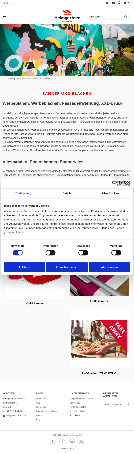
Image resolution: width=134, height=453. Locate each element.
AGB (38, 403)
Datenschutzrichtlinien (46, 411)
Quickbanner (34, 303)
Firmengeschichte (78, 407)
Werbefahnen (24, 78)
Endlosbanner (99, 301)
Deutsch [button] (8, 3)
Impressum (41, 407)
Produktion (75, 415)
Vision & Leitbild (77, 411)
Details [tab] (67, 193)
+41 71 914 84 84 (12, 411)
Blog (38, 419)
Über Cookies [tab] (110, 193)
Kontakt (39, 415)
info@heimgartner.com (15, 415)
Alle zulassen (109, 267)
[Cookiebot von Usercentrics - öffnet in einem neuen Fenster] (114, 183)
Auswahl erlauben (67, 267)
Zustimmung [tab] (23, 193)
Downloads (41, 398)
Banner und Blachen (41, 78)
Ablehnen (25, 267)
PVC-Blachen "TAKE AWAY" (99, 373)
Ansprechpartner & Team (81, 398)
